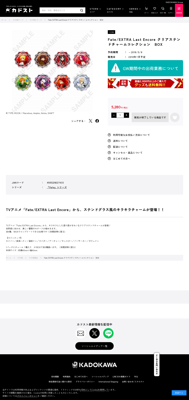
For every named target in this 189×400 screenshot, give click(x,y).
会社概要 (55, 376)
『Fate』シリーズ (57, 187)
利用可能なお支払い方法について (131, 135)
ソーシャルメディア (100, 376)
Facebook (97, 121)
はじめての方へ (121, 158)
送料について (120, 141)
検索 (81, 10)
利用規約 (66, 376)
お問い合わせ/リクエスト (133, 381)
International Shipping (108, 381)
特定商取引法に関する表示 (60, 381)
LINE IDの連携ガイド (121, 376)
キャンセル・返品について (128, 152)
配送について (120, 146)
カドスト (19, 9)
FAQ (136, 376)
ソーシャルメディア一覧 (94, 346)
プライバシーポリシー (85, 381)
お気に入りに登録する (175, 117)
